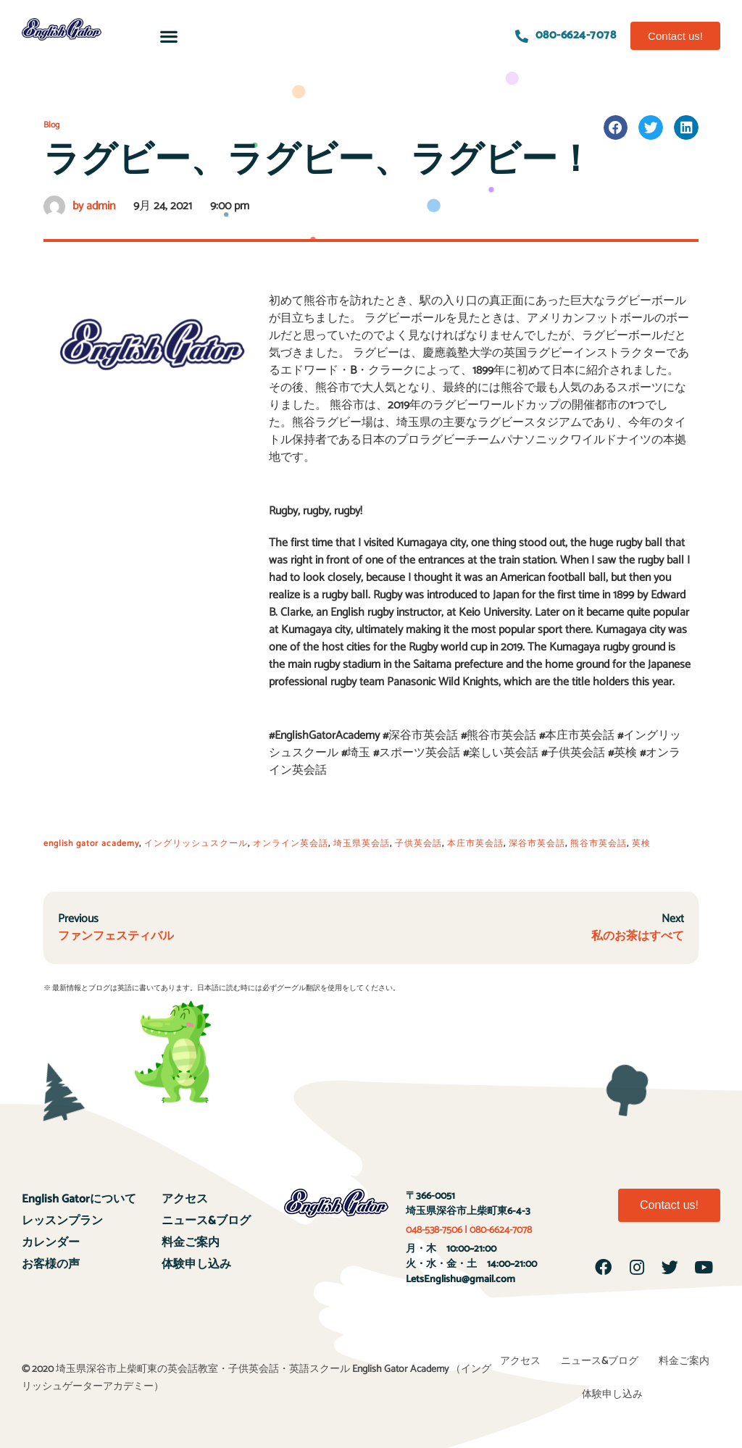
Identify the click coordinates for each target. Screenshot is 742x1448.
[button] (168, 36)
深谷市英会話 (537, 843)
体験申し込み (196, 1264)
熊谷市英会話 (598, 843)
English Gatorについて (79, 1199)
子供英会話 (418, 843)
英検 (641, 843)
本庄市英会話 (475, 843)
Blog (51, 125)
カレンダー (51, 1242)
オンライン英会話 (290, 843)
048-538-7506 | (438, 1230)
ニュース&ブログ (206, 1221)
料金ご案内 (191, 1242)
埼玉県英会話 (361, 843)
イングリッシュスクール (196, 843)
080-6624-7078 (501, 1230)
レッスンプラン (62, 1221)
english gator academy (91, 843)
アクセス (185, 1199)
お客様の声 (51, 1264)
